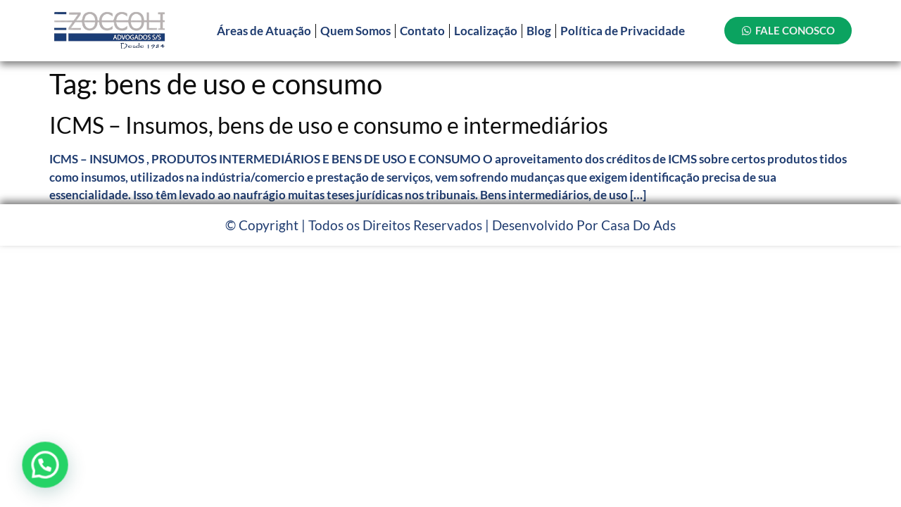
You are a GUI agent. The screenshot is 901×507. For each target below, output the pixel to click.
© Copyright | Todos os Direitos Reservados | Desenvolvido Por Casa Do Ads (450, 225)
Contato (422, 30)
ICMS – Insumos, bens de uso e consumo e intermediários (328, 125)
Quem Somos (355, 30)
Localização (485, 30)
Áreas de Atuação (264, 30)
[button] (44, 464)
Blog (539, 30)
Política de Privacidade (622, 30)
